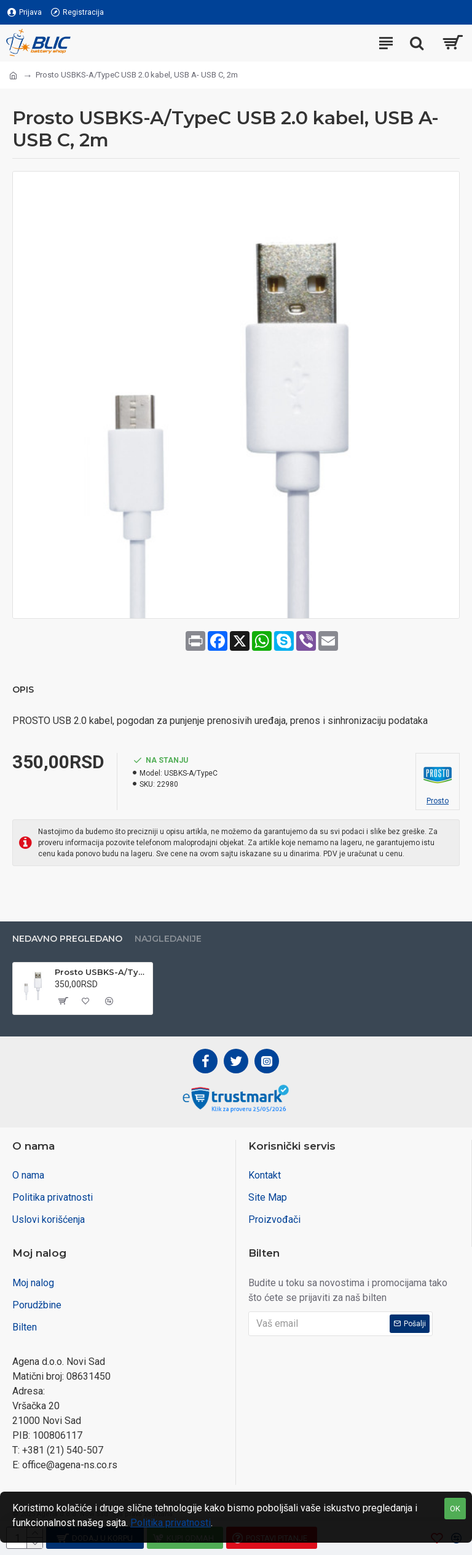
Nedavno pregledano (67, 939)
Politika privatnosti (170, 1523)
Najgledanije (168, 939)
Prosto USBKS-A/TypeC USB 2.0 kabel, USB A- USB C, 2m (101, 972)
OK (455, 1508)
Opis (23, 690)
